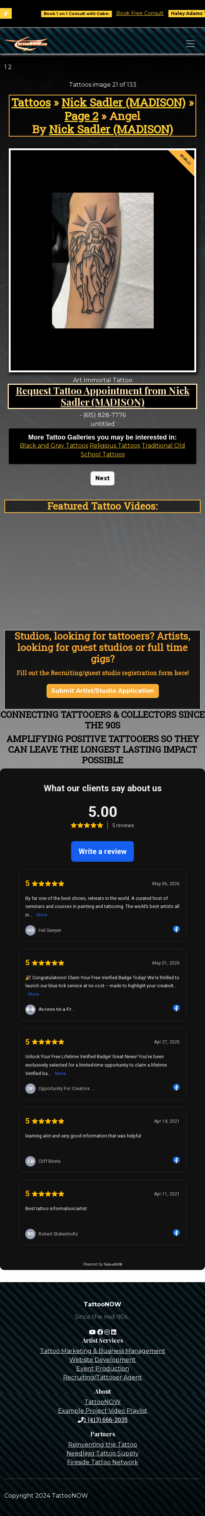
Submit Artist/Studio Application (102, 690)
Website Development (102, 1359)
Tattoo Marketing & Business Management (102, 1350)
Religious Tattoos (114, 445)
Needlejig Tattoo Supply (102, 1453)
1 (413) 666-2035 (103, 1419)
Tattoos (31, 102)
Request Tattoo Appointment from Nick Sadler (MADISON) (103, 396)
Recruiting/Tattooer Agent (102, 1377)
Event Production (102, 1368)
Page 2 (81, 115)
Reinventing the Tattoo (102, 1444)
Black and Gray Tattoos (54, 445)
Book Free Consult (145, 13)
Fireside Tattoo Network (102, 1462)
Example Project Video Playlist (102, 1410)
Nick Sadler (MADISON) (124, 102)
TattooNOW (102, 1402)
